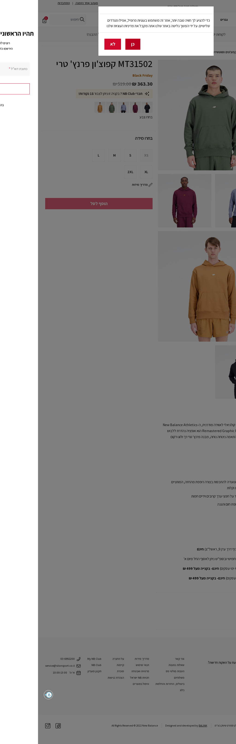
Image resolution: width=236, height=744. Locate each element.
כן (95, 44)
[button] (10, 694)
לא (74, 44)
